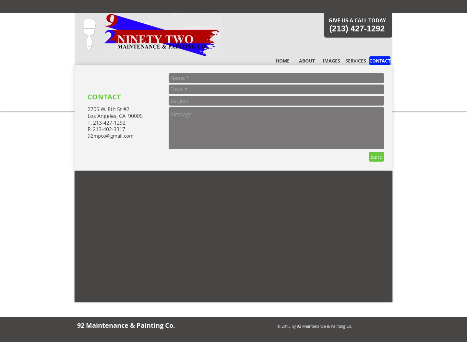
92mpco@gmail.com (111, 135)
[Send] (376, 157)
